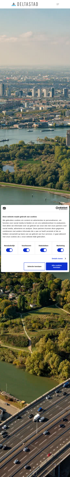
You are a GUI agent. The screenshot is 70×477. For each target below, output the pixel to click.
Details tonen (57, 258)
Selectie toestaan (35, 266)
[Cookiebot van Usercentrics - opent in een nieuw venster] (57, 208)
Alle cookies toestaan (57, 266)
